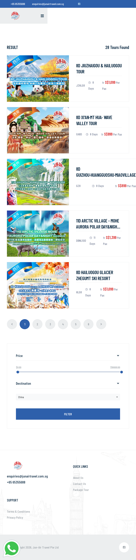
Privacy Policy (15, 517)
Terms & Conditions (18, 511)
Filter (68, 414)
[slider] (17, 372)
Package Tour (81, 490)
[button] (68, 397)
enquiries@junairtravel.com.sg (48, 3)
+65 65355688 (18, 3)
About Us (78, 478)
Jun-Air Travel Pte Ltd (46, 547)
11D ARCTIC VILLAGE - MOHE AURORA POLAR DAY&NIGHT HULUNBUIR (97, 226)
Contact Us (79, 484)
